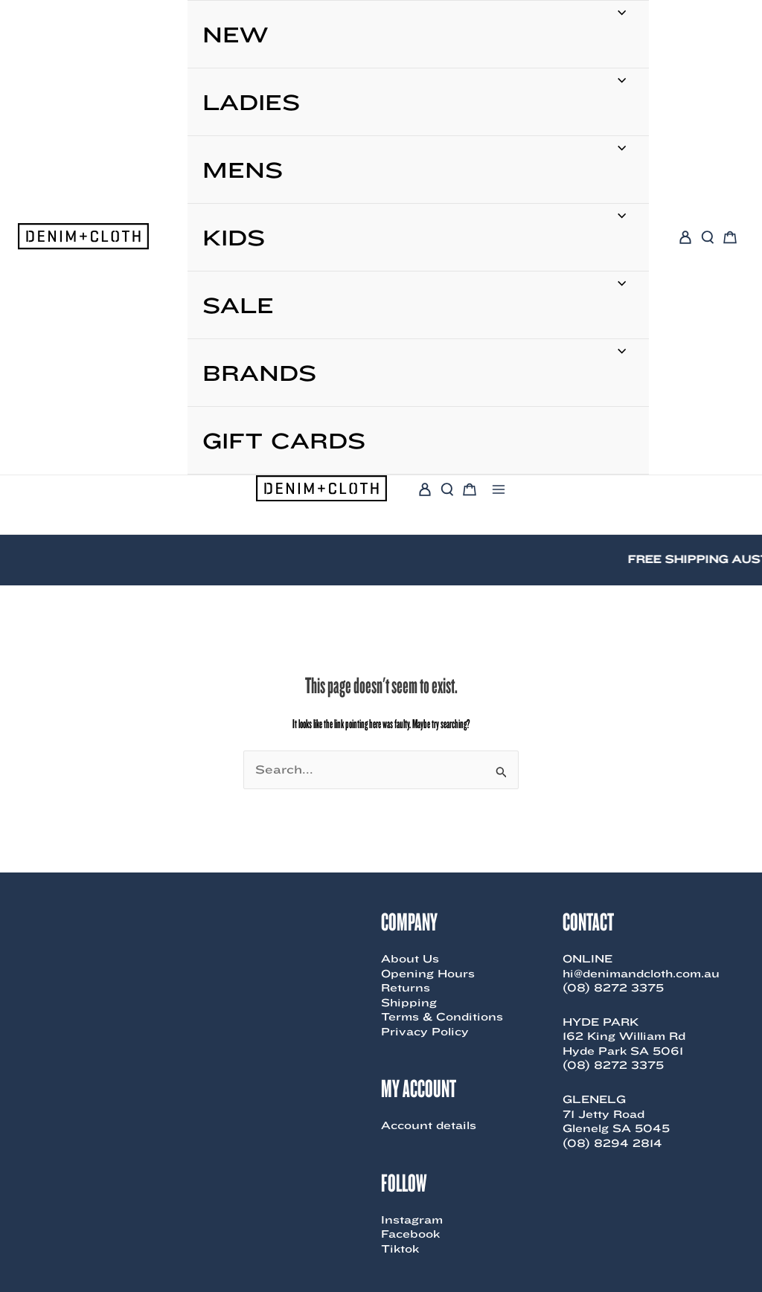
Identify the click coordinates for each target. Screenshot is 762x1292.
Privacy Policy (425, 1031)
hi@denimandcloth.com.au (641, 973)
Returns (405, 987)
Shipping (409, 1002)
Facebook (410, 1234)
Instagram (412, 1220)
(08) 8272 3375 (613, 987)
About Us (410, 958)
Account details (428, 1125)
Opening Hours (428, 973)
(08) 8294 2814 (612, 1143)
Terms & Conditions (442, 1016)
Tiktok (400, 1249)
